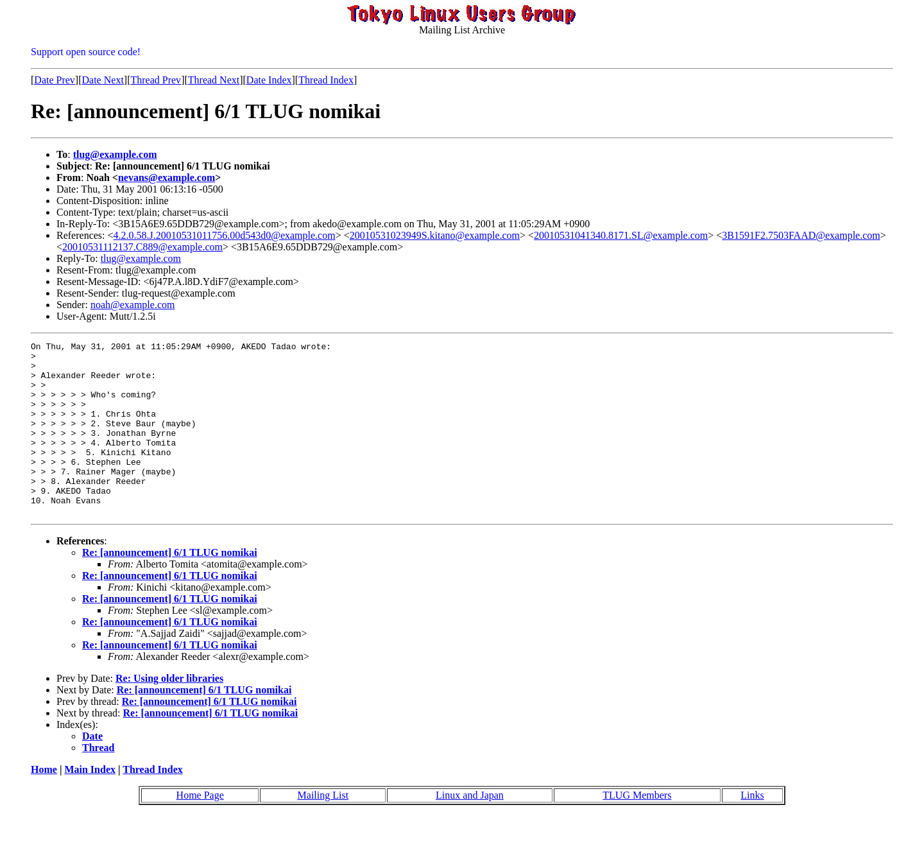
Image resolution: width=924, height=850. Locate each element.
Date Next (103, 79)
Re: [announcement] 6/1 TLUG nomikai (169, 587)
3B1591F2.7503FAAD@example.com (801, 235)
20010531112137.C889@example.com (142, 246)
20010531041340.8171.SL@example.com (621, 235)
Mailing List (323, 829)
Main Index (90, 804)
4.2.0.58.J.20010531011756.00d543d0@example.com (225, 235)
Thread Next (213, 79)
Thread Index (326, 79)
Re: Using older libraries (169, 712)
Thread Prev (155, 79)
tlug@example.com (115, 154)
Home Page (200, 829)
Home (44, 804)
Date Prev (54, 79)
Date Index (269, 79)
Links (752, 829)
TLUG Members (637, 829)
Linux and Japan (470, 829)
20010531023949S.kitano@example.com (435, 235)
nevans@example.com (166, 177)
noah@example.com (132, 304)
